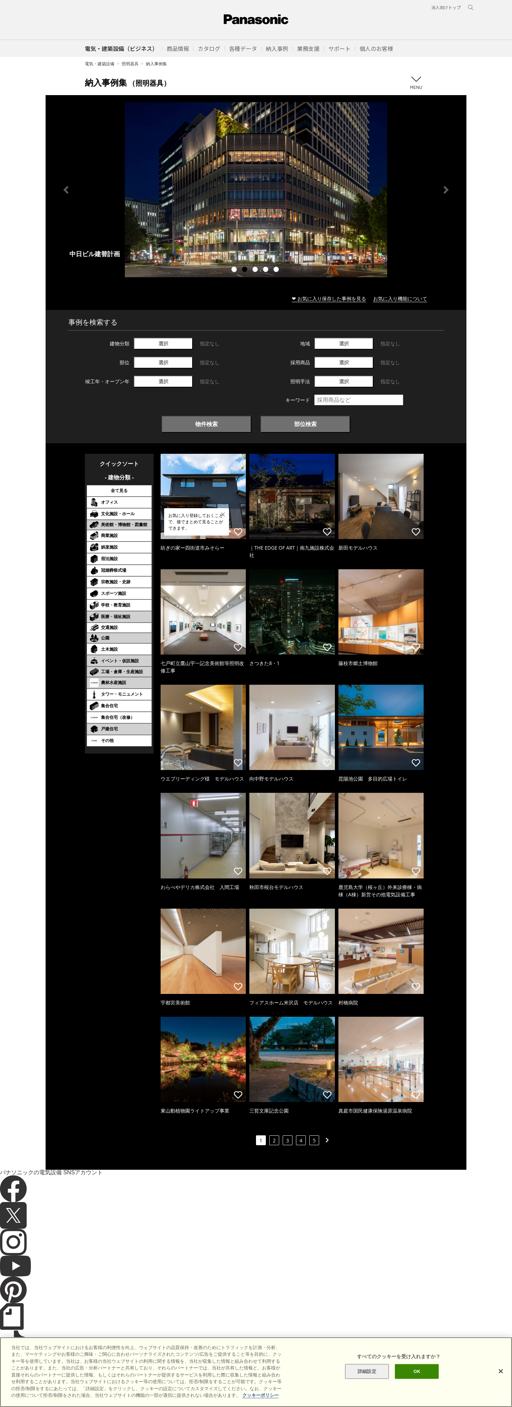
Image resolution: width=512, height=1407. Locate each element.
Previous (66, 190)
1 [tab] (234, 270)
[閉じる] (500, 1371)
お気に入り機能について (400, 298)
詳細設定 (367, 1371)
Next (446, 190)
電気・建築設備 (99, 64)
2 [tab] (245, 270)
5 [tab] (277, 270)
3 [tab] (256, 270)
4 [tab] (266, 270)
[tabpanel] (256, 189)
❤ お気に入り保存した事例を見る (329, 298)
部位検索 (305, 424)
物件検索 (206, 424)
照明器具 (130, 64)
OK (416, 1371)
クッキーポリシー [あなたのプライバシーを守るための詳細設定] (260, 1395)
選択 (163, 343)
